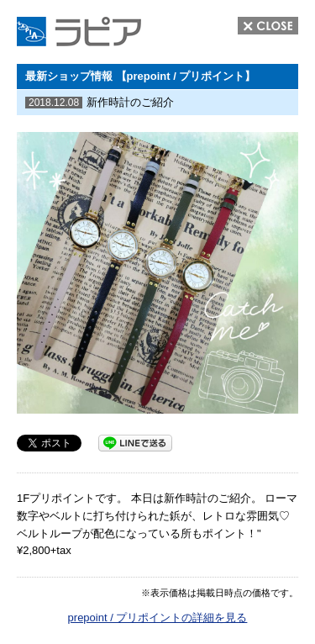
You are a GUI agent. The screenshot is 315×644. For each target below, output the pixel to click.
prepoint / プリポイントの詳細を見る (158, 617)
